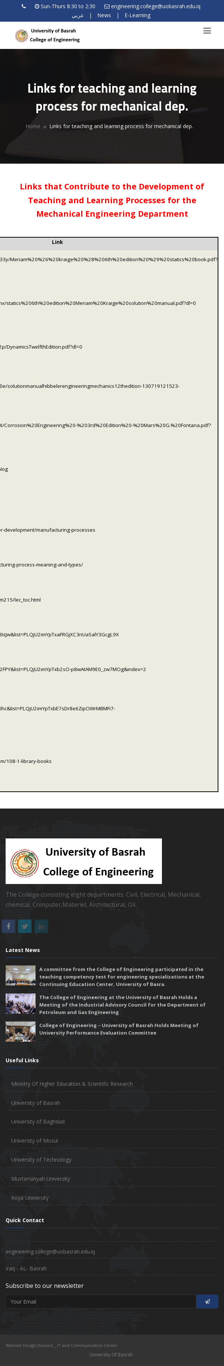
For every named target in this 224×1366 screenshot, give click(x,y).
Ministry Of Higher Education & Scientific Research (72, 1083)
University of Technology (41, 1159)
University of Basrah (35, 1102)
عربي (78, 15)
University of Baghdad (38, 1121)
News (104, 15)
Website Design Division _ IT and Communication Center (62, 1345)
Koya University (30, 1197)
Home (32, 126)
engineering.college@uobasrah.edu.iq (155, 6)
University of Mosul (34, 1140)
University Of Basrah (111, 1354)
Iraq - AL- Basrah (26, 1268)
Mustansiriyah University (40, 1178)
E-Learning (137, 15)
